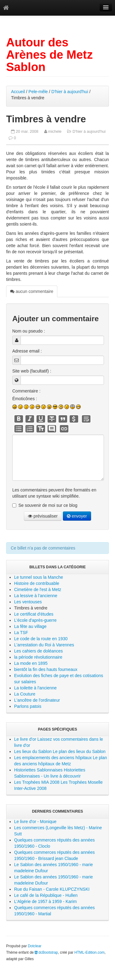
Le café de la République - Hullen (46, 895)
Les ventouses (28, 601)
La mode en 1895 (31, 663)
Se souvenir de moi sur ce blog (47, 505)
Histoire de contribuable (36, 583)
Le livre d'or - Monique (35, 821)
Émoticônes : (24, 398)
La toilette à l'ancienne (35, 687)
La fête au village (30, 626)
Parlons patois (27, 706)
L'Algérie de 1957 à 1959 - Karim (45, 901)
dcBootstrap (46, 952)
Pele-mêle (38, 91)
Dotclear (34, 946)
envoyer (77, 516)
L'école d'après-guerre (35, 620)
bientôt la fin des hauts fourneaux (45, 669)
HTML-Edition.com (90, 952)
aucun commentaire (31, 291)
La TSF (21, 632)
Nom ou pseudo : (28, 331)
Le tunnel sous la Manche (38, 577)
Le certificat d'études (33, 614)
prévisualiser (42, 516)
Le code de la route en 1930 (40, 638)
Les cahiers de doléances (38, 651)
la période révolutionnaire (38, 657)
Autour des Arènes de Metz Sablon (49, 54)
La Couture (24, 694)
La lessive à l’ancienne (35, 595)
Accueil (18, 91)
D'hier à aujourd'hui (70, 91)
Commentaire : (26, 390)
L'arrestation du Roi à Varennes (44, 644)
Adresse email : (27, 351)
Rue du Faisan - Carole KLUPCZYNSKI (52, 889)
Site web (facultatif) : (31, 371)
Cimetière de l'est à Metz (37, 589)
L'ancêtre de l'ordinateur (37, 700)
